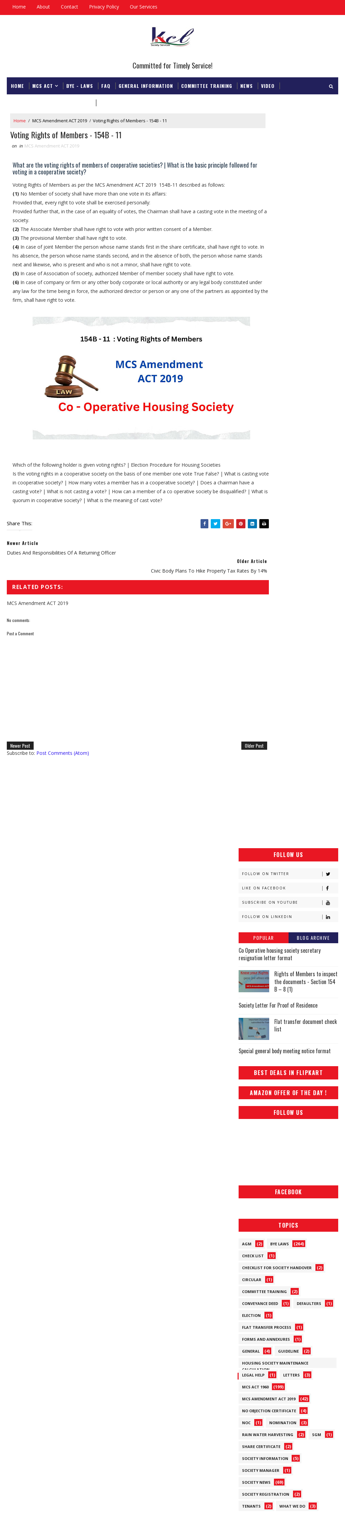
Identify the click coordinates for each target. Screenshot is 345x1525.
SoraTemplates (41, 1512)
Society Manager (260, 827)
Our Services (143, 6)
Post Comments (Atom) (62, 772)
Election (251, 672)
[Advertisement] (288, 156)
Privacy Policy (104, 6)
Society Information (265, 815)
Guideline (288, 708)
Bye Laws (279, 601)
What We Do (292, 863)
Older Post (217, 765)
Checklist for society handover (277, 624)
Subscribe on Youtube (290, 259)
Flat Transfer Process (266, 684)
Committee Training (206, 84)
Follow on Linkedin (290, 273)
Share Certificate (261, 803)
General (251, 708)
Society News (256, 839)
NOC (246, 779)
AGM (247, 601)
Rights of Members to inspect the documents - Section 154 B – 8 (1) (306, 339)
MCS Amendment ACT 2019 (59, 121)
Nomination (282, 779)
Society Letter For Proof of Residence (278, 362)
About (43, 6)
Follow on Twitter (290, 230)
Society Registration (265, 851)
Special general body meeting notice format (285, 408)
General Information (146, 84)
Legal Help (253, 732)
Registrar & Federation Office (51, 101)
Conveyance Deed (260, 660)
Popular (263, 294)
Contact (69, 6)
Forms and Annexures (266, 696)
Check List (253, 613)
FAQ (105, 84)
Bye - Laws (79, 84)
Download (112, 101)
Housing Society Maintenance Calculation (275, 721)
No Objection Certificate (269, 768)
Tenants (251, 863)
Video (268, 84)
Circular (251, 636)
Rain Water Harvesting (267, 791)
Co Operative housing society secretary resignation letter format (280, 311)
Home (19, 6)
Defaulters (309, 660)
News (246, 84)
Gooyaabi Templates (102, 1512)
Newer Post (20, 765)
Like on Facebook (290, 245)
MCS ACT (42, 84)
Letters (291, 732)
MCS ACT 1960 (255, 744)
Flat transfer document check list (305, 382)
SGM (316, 791)
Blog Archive (313, 294)
